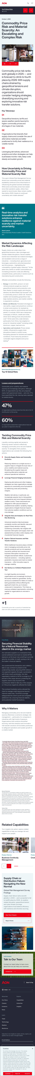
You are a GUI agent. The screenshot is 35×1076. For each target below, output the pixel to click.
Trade (3, 1019)
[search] (28, 3)
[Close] (32, 1048)
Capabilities (20, 1000)
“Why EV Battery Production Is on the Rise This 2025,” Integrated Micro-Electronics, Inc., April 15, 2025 (17, 754)
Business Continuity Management (10, 859)
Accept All (27, 1073)
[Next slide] (9, 866)
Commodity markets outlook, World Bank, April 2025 (14, 766)
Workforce (5, 1028)
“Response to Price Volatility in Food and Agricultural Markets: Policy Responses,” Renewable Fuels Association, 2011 (16, 779)
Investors (4, 1006)
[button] (17, 915)
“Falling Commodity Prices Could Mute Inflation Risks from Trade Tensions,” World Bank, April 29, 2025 (17, 777)
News (3, 1010)
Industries (19, 1003)
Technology (5, 1022)
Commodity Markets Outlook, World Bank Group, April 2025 (15, 741)
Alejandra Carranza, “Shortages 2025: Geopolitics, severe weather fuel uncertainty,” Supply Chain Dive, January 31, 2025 (17, 748)
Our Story (5, 1000)
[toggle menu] (32, 3)
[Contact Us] (17, 971)
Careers (4, 1003)
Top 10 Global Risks (7, 9)
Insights (19, 1006)
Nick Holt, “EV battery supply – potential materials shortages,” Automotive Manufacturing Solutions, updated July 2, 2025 (16, 760)
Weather (4, 1025)
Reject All (17, 1073)
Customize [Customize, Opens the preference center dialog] (7, 1073)
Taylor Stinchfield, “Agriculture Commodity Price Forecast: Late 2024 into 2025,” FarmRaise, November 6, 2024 (16, 772)
